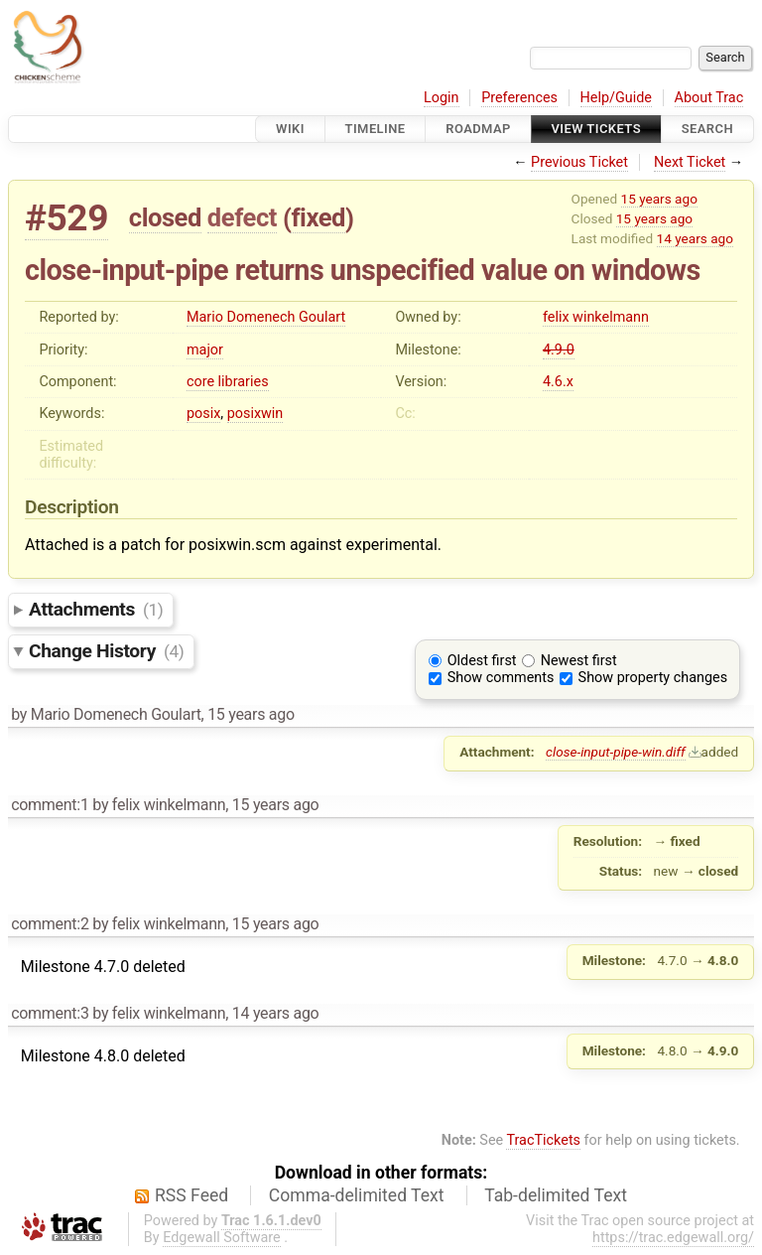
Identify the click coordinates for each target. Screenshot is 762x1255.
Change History (106, 650)
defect (242, 217)
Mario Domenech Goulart (266, 317)
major (205, 350)
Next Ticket (689, 162)
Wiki (290, 128)
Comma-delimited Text (356, 1195)
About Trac (709, 97)
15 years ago (659, 199)
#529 (66, 218)
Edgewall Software (222, 1237)
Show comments (501, 677)
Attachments (96, 609)
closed (165, 217)
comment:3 (49, 1013)
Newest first (579, 660)
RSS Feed (191, 1195)
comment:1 (49, 804)
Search (707, 128)
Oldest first (482, 660)
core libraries (228, 381)
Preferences (519, 97)
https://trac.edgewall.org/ (673, 1237)
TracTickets (543, 1140)
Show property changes (652, 677)
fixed (318, 217)
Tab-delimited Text (555, 1195)
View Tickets (596, 128)
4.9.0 (558, 350)
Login (441, 97)
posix (203, 413)
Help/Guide (616, 97)
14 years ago (695, 238)
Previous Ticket (579, 162)
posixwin (255, 413)
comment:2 (49, 923)
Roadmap (478, 128)
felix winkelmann (596, 317)
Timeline (375, 128)
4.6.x (558, 381)
